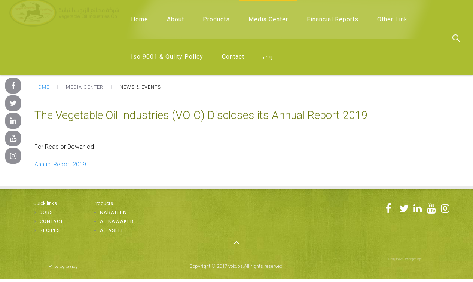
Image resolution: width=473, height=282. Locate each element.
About (175, 19)
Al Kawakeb (117, 221)
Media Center (268, 19)
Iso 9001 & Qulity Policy (167, 56)
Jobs (46, 212)
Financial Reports (332, 19)
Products (216, 19)
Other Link (392, 19)
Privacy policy (63, 266)
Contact (233, 56)
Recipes (50, 230)
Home (139, 19)
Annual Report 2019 (60, 164)
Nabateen (113, 212)
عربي (270, 57)
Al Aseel (112, 230)
